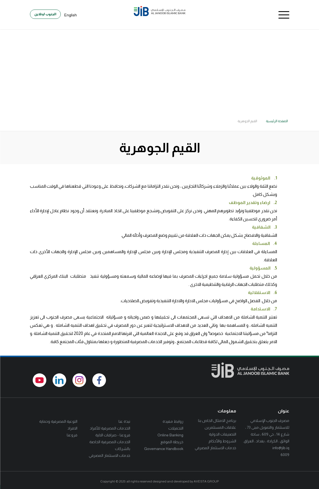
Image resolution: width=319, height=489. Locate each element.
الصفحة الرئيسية (277, 121)
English (70, 15)
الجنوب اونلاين (45, 14)
